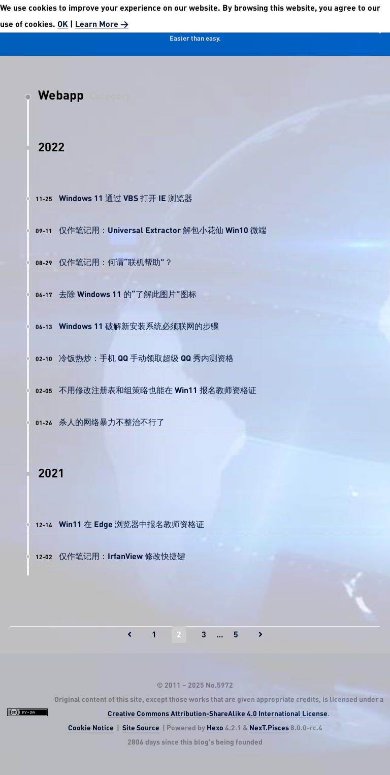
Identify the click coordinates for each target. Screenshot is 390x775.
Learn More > (101, 24)
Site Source (140, 728)
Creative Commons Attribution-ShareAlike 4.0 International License (218, 714)
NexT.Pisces (269, 728)
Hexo (215, 728)
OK (62, 24)
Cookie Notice (91, 728)
